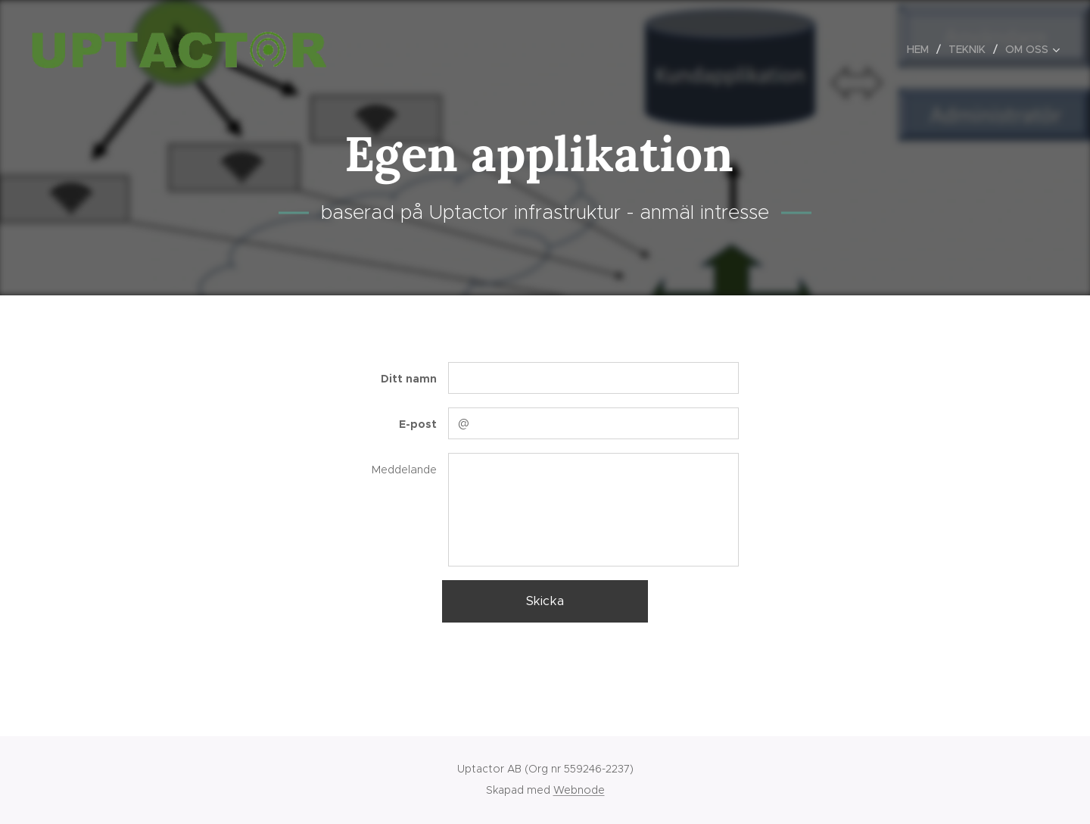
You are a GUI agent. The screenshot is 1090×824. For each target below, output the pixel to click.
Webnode (579, 790)
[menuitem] (922, 49)
